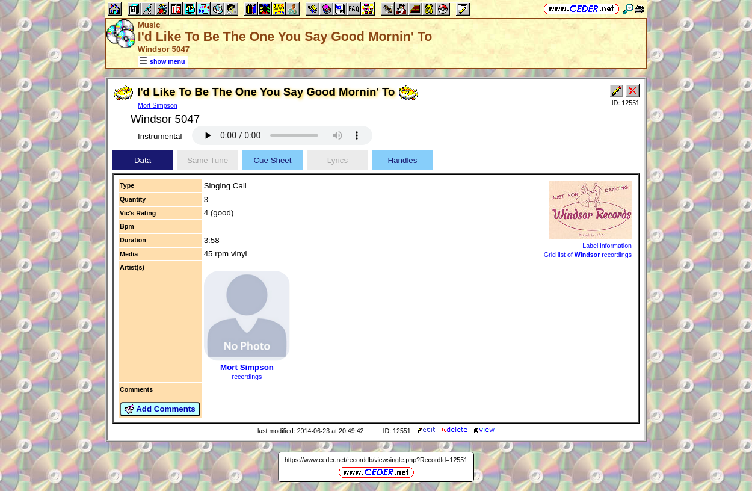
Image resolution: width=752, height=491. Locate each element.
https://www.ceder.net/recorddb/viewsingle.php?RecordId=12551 (376, 459)
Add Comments (160, 409)
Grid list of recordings (588, 254)
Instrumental (160, 136)
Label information (607, 245)
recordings (247, 376)
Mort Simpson (157, 105)
